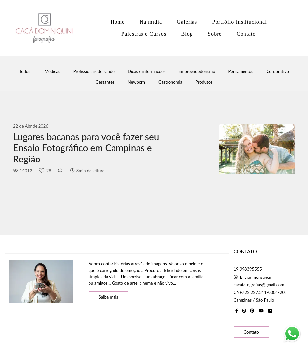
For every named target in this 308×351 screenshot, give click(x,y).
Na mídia (151, 22)
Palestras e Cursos (143, 34)
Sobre (215, 34)
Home (118, 22)
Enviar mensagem (256, 277)
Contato (246, 34)
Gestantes (104, 82)
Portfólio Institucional (239, 22)
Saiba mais (108, 297)
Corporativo (278, 71)
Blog (187, 34)
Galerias (187, 22)
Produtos (204, 82)
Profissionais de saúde (94, 71)
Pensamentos (240, 71)
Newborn (136, 82)
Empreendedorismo (197, 71)
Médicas (52, 71)
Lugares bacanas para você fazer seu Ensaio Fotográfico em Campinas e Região (86, 148)
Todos (24, 71)
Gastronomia (170, 82)
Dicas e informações (147, 71)
